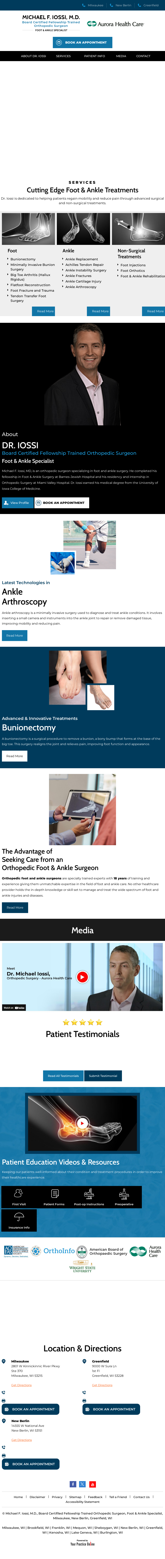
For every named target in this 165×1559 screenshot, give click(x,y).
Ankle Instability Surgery (85, 270)
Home (18, 1497)
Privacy (57, 1497)
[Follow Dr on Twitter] (82, 1484)
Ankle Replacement (81, 259)
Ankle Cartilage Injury (83, 281)
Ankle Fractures (78, 276)
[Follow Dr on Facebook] (72, 1484)
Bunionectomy (23, 259)
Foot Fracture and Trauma (32, 290)
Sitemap (75, 1497)
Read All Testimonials (63, 1076)
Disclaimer (37, 1497)
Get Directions (21, 1385)
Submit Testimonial (103, 1076)
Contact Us (141, 1497)
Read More (45, 311)
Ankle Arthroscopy (80, 287)
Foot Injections (133, 265)
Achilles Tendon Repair (84, 265)
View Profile (20, 503)
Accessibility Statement (83, 1502)
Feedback (95, 1497)
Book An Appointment (86, 42)
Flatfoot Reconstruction (30, 285)
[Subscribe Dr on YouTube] (92, 1484)
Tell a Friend (118, 1497)
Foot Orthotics (133, 271)
